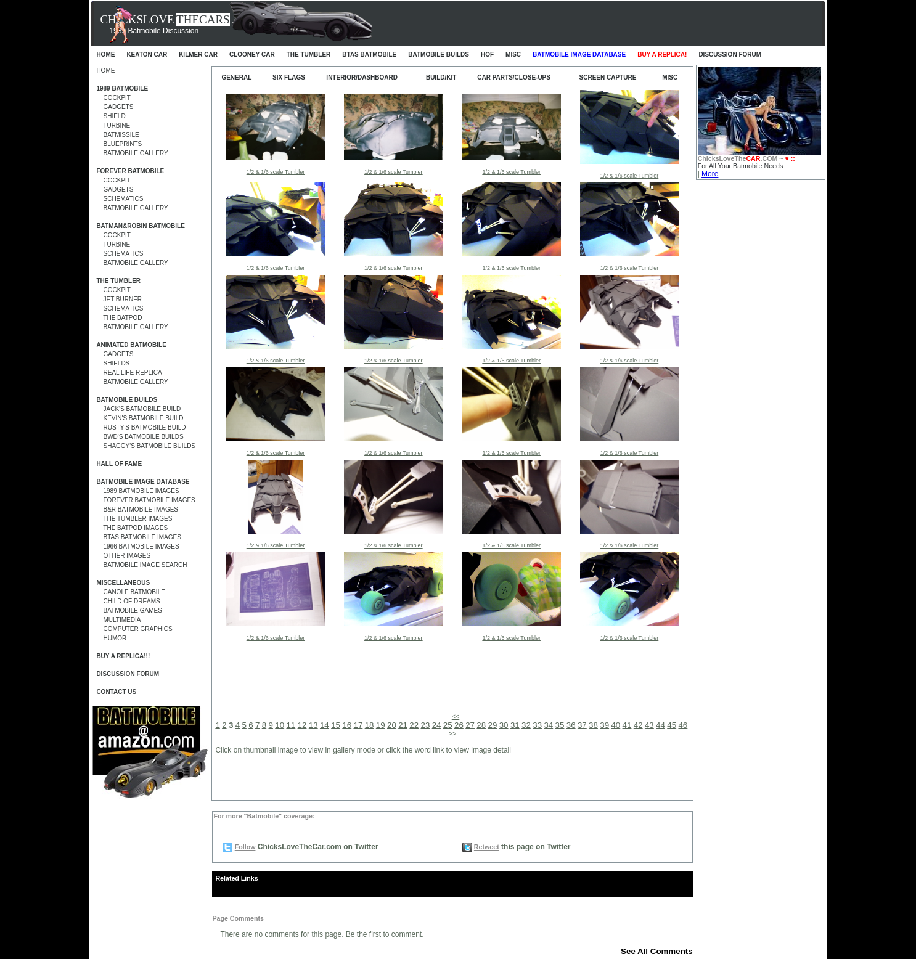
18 (369, 725)
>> (452, 733)
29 (492, 725)
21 (402, 725)
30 (504, 725)
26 (459, 725)
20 (391, 725)
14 (324, 725)
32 (526, 725)
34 (548, 725)
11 (290, 725)
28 (481, 725)
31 (515, 725)
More (709, 173)
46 (682, 725)
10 (279, 725)
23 (425, 725)
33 (537, 725)
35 (560, 725)
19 (380, 725)
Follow (245, 847)
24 (436, 725)
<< (455, 716)
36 (571, 725)
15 (335, 725)
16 (346, 725)
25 (447, 725)
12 (302, 725)
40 (615, 725)
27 (470, 725)
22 (414, 725)
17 (357, 725)
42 (638, 725)
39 (604, 725)
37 (582, 725)
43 (649, 725)
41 (627, 725)
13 (313, 725)
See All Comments (657, 951)
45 (671, 725)
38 (593, 725)
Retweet (486, 847)
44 (660, 725)
